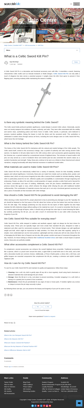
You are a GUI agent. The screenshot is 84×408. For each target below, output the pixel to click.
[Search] (42, 26)
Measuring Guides (29, 391)
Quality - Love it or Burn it (50, 391)
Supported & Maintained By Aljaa (42, 402)
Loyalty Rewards (47, 387)
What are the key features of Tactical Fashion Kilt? (20, 346)
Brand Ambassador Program (51, 384)
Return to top (9, 323)
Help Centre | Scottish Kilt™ (13, 45)
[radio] (36, 306)
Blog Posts (26, 382)
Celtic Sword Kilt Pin (60, 73)
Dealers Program (47, 382)
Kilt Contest (27, 389)
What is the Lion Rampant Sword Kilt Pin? (18, 335)
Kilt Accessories (30, 45)
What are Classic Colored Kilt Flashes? (17, 343)
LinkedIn (11, 295)
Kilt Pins (40, 45)
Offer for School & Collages (51, 389)
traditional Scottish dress (46, 237)
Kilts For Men (8, 384)
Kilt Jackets (8, 391)
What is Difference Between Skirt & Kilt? (17, 350)
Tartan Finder (8, 382)
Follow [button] (76, 62)
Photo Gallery (27, 387)
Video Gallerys (28, 384)
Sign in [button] (76, 4)
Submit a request (49, 316)
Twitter (8, 295)
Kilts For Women (9, 387)
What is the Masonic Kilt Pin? (13, 339)
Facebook (5, 295)
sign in (10, 366)
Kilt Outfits (7, 389)
